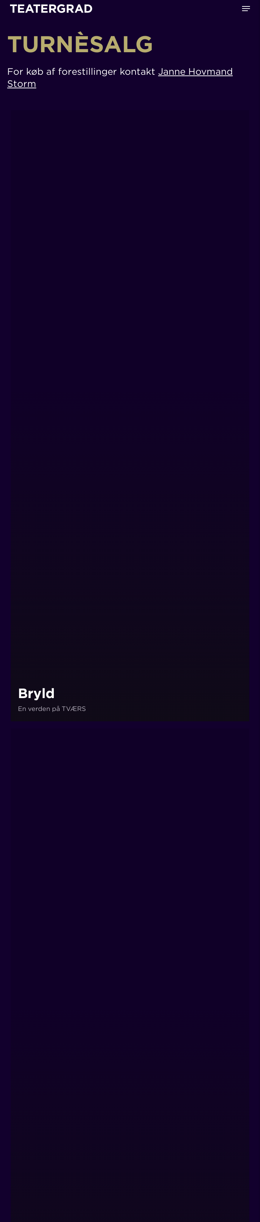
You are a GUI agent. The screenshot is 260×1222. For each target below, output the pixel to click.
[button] (246, 8)
